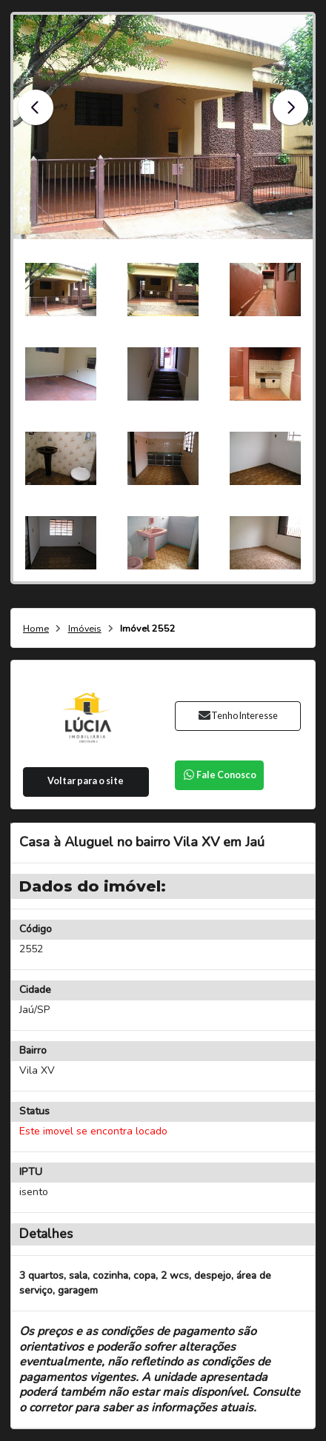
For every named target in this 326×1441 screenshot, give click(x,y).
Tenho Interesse (237, 715)
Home (36, 629)
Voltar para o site (85, 780)
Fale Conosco (219, 774)
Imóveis (85, 629)
